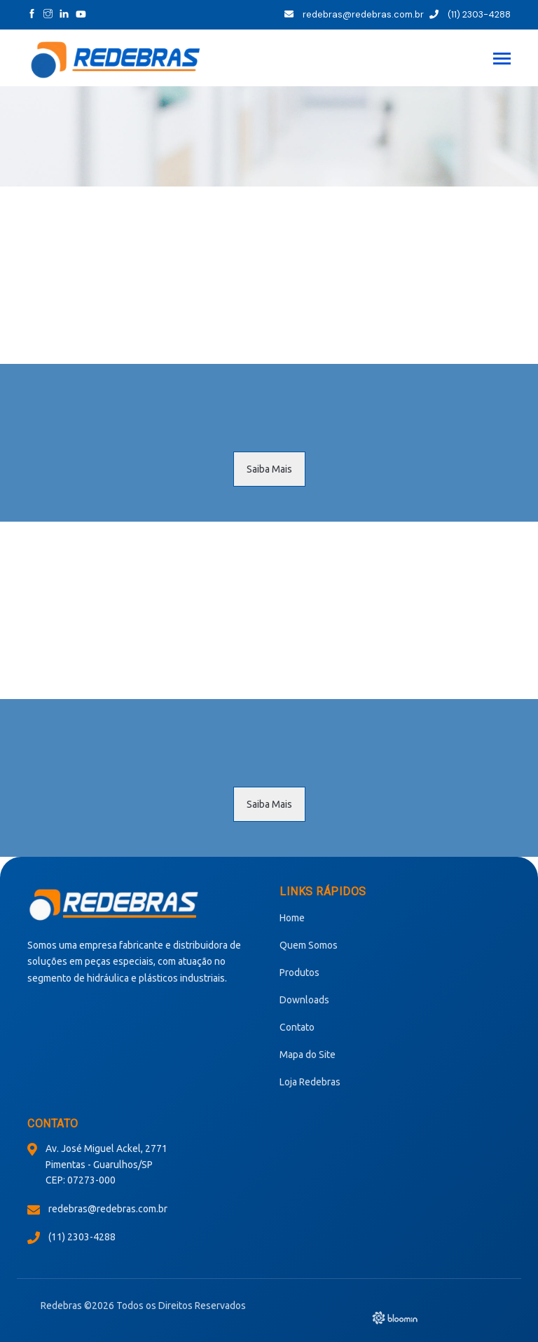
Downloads (304, 999)
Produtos (299, 972)
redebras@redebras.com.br (354, 14)
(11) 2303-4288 (470, 14)
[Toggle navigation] (502, 60)
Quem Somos (309, 945)
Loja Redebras (310, 1081)
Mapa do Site (308, 1054)
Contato (297, 1027)
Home (292, 917)
